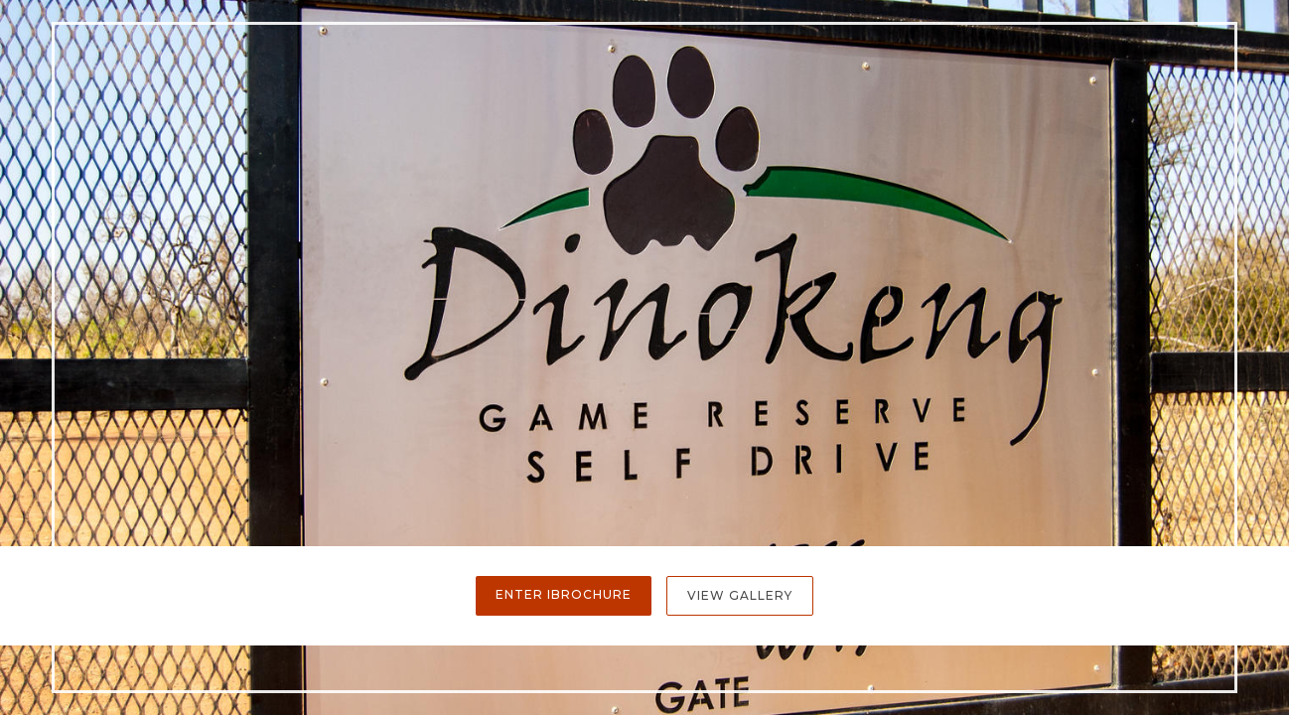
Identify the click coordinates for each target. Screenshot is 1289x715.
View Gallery (739, 595)
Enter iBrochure (564, 594)
